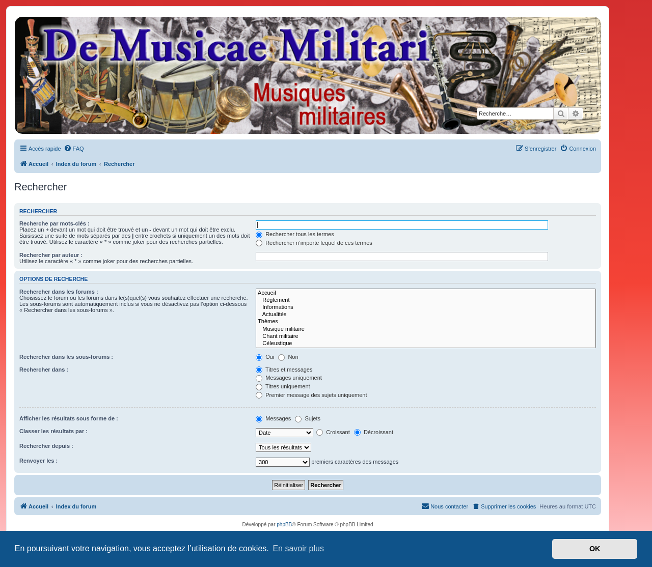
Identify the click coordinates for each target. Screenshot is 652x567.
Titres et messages (284, 369)
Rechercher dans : (43, 369)
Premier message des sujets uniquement (311, 395)
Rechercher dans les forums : (58, 292)
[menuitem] (74, 149)
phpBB (284, 524)
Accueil (426, 293)
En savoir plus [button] (298, 548)
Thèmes (426, 321)
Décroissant (373, 432)
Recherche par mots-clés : (54, 223)
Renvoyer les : (38, 461)
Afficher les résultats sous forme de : (68, 418)
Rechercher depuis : (46, 446)
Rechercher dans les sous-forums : (66, 357)
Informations (426, 307)
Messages (273, 418)
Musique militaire (426, 329)
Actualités (426, 314)
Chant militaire (426, 336)
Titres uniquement (283, 386)
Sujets (307, 418)
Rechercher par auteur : (51, 255)
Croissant (333, 432)
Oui (265, 357)
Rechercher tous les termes (295, 234)
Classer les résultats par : (53, 431)
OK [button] (595, 549)
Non (288, 357)
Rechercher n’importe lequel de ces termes (314, 243)
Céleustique (426, 343)
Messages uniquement (289, 378)
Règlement (426, 300)
